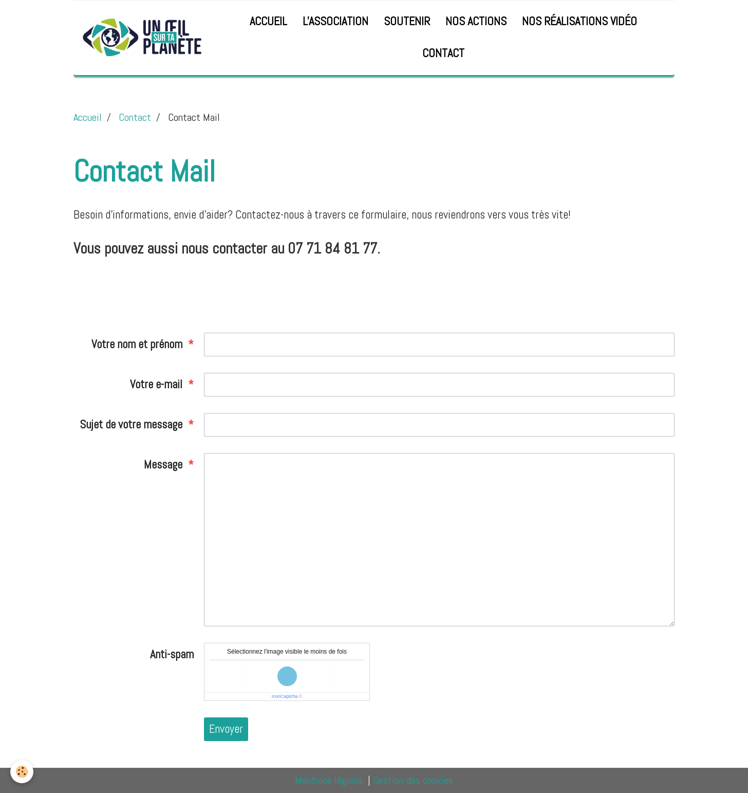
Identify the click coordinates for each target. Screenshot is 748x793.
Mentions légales (329, 780)
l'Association (335, 21)
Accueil (268, 21)
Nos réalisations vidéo (579, 21)
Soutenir (407, 21)
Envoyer (226, 729)
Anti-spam (172, 654)
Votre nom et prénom (136, 344)
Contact (443, 53)
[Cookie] (21, 771)
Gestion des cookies (413, 780)
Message (163, 464)
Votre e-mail (156, 384)
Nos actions (476, 21)
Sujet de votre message (131, 424)
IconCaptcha (285, 696)
